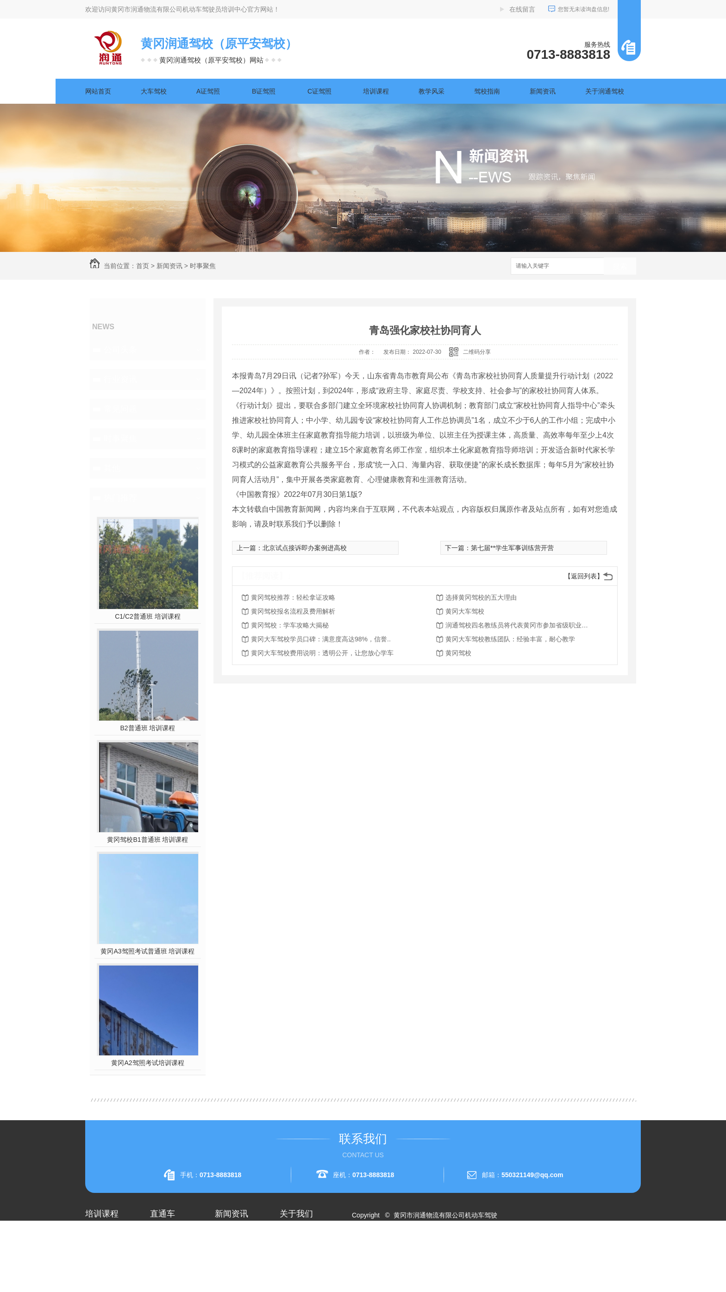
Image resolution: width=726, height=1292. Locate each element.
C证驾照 (319, 91)
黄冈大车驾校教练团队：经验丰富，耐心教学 (510, 639)
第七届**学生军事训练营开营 (512, 548)
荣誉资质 (293, 1267)
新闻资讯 (543, 91)
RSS (394, 1248)
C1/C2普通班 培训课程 (148, 616)
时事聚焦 (203, 266)
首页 (142, 266)
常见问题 (120, 409)
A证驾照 (208, 91)
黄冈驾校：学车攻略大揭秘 (290, 625)
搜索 (620, 266)
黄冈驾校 (458, 653)
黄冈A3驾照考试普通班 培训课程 (147, 951)
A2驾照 (95, 1267)
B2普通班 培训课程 (147, 728)
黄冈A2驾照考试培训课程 (147, 1062)
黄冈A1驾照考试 (173, 1250)
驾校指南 (487, 91)
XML (412, 1248)
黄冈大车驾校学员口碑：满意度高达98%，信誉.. (321, 639)
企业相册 (293, 1250)
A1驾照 (95, 1250)
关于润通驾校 (604, 91)
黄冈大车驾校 (464, 611)
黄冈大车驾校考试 (176, 1267)
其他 (112, 468)
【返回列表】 (583, 576)
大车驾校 (154, 91)
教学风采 (431, 91)
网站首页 (98, 91)
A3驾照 (95, 1283)
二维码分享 (477, 352)
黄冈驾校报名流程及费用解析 (293, 611)
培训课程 (376, 91)
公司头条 (120, 349)
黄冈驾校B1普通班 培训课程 (147, 839)
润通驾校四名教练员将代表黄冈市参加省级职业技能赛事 (519, 625)
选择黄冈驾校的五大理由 (481, 597)
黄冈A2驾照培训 (173, 1233)
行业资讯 (120, 379)
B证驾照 (263, 91)
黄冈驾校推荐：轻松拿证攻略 (293, 597)
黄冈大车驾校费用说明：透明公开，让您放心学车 (322, 653)
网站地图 (370, 1248)
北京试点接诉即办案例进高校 (305, 548)
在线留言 (522, 9)
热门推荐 (120, 497)
